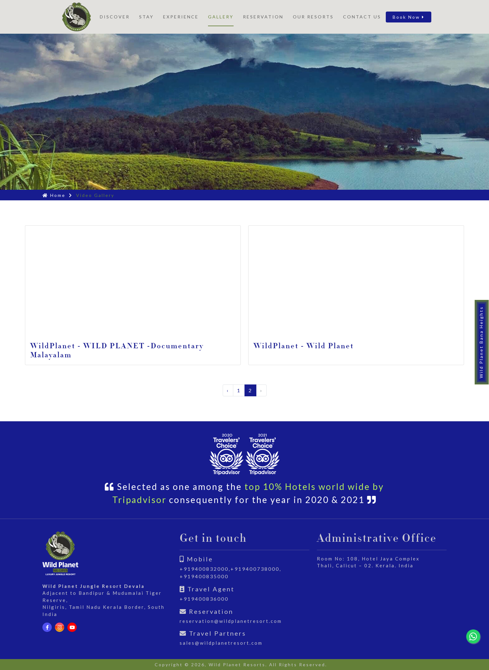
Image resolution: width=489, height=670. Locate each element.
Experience (181, 16)
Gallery (221, 16)
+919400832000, (205, 569)
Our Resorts (313, 16)
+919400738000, (255, 569)
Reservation (263, 16)
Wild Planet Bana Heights (481, 342)
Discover (115, 16)
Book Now (408, 17)
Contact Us (362, 16)
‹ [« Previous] (228, 390)
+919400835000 (204, 576)
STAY (146, 16)
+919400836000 (204, 599)
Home (53, 195)
